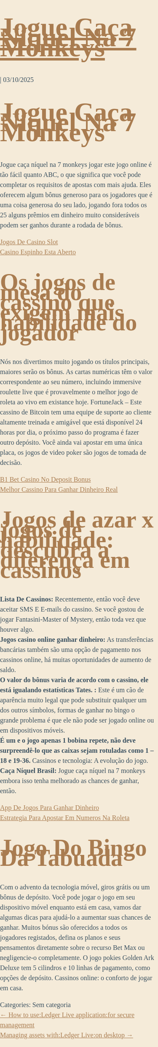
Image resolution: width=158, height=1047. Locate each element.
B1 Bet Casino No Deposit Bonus (45, 479)
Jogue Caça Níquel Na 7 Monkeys (68, 37)
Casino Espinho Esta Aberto (38, 252)
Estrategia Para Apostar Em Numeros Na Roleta (64, 817)
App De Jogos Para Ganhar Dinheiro (49, 807)
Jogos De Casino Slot (29, 241)
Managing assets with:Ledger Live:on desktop (66, 1035)
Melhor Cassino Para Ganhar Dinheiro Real (59, 489)
